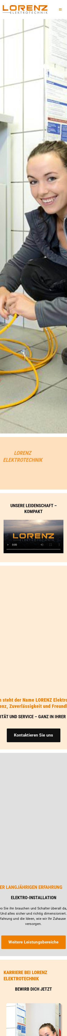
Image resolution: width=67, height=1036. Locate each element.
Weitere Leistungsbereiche (33, 942)
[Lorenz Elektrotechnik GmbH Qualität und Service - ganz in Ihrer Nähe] (25, 9)
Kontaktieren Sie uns (33, 735)
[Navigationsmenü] (60, 9)
